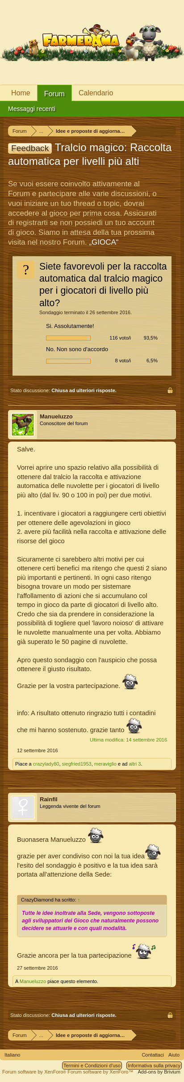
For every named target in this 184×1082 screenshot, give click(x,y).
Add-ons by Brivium (159, 1071)
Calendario (96, 93)
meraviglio (105, 763)
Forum (54, 94)
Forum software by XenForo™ (100, 1071)
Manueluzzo (56, 416)
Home (20, 93)
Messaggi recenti (31, 108)
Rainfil (49, 799)
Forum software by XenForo (34, 1071)
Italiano (12, 1054)
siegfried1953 (77, 763)
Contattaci (153, 1054)
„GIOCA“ (103, 242)
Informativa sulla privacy (154, 1065)
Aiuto (174, 1054)
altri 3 (135, 763)
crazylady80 (46, 763)
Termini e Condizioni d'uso (92, 1065)
